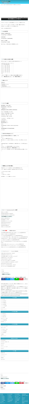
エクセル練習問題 (3, 306)
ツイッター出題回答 (2, 398)
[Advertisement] (14, 11)
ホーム (3, 272)
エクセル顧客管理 (17, 398)
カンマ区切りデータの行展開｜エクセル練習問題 (8, 242)
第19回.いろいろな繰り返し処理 (6, 226)
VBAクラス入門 (3, 328)
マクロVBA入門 (3, 315)
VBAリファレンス (3, 335)
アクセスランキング (6, 254)
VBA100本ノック (3, 322)
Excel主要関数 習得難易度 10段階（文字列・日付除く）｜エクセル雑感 (12, 232)
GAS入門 (2, 347)
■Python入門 (23, 396)
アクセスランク (3, 387)
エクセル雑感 (3, 309)
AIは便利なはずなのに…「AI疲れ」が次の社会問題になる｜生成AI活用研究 (12, 239)
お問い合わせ (3, 357)
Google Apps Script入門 (5, 275)
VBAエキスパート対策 (4, 319)
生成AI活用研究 (3, 340)
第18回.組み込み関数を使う (5, 225)
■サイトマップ (24, 402)
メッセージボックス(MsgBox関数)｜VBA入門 (9, 269)
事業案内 (2, 356)
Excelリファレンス (2, 401)
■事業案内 (23, 401)
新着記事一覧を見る (13, 230)
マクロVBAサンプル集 (18, 396)
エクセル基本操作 (3, 303)
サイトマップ (3, 354)
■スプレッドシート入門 (25, 398)
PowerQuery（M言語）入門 (5, 341)
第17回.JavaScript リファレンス (6, 223)
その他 (3, 274)
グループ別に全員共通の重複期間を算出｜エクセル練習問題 (10, 235)
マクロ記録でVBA (3, 318)
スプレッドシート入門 (4, 346)
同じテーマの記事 (3, 384)
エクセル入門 (3, 302)
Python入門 (2, 343)
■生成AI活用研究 (24, 392)
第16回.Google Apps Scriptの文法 (6, 222)
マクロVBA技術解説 (4, 331)
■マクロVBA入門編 (10, 392)
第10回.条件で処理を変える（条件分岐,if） (7, 213)
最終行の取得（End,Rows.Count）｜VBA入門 (9, 256)
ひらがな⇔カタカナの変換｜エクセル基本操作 (9, 263)
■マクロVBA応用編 (17, 392)
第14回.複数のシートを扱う (5, 219)
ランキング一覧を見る (16, 254)
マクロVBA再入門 (3, 316)
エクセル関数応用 (2, 396)
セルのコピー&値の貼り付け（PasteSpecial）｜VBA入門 (10, 264)
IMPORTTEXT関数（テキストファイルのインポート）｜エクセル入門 (12, 248)
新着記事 (5, 230)
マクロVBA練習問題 (4, 321)
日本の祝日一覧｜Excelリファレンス (7, 257)
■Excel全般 (1, 392)
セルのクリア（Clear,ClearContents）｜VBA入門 (9, 267)
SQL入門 (2, 344)
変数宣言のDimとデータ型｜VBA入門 (7, 260)
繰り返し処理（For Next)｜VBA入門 (7, 266)
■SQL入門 (23, 397)
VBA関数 (2, 334)
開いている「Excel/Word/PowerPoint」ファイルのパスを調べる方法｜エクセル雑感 (14, 244)
